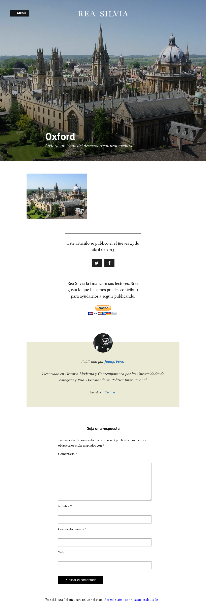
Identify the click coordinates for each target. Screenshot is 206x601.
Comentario (67, 454)
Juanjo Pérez (115, 361)
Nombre (65, 513)
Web (61, 559)
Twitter (110, 392)
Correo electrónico (72, 536)
